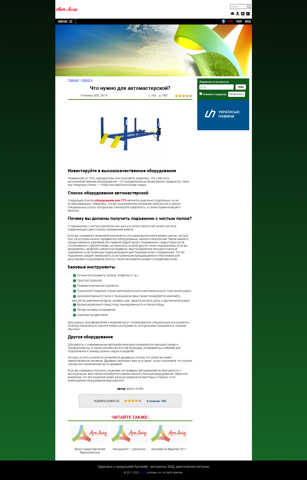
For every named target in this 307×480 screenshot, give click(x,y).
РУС (230, 21)
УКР (239, 21)
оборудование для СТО (110, 200)
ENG (248, 21)
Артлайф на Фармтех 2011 (168, 438)
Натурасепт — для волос (129, 438)
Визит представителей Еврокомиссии (89, 439)
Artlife (142, 472)
